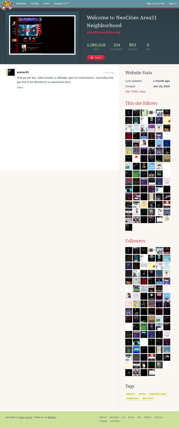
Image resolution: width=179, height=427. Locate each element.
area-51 (23, 72)
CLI (123, 417)
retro (142, 394)
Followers (135, 241)
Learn (46, 3)
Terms (103, 421)
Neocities (11, 417)
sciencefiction (157, 394)
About (103, 417)
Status (158, 417)
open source (25, 417)
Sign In (173, 3)
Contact (115, 421)
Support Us (61, 3)
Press (147, 417)
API (139, 417)
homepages (132, 398)
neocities (147, 398)
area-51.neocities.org (103, 32)
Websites (21, 3)
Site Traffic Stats (135, 91)
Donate (114, 417)
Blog (131, 417)
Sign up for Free (155, 3)
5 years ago (109, 72)
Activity (35, 3)
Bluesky (52, 417)
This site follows (141, 103)
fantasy (130, 394)
